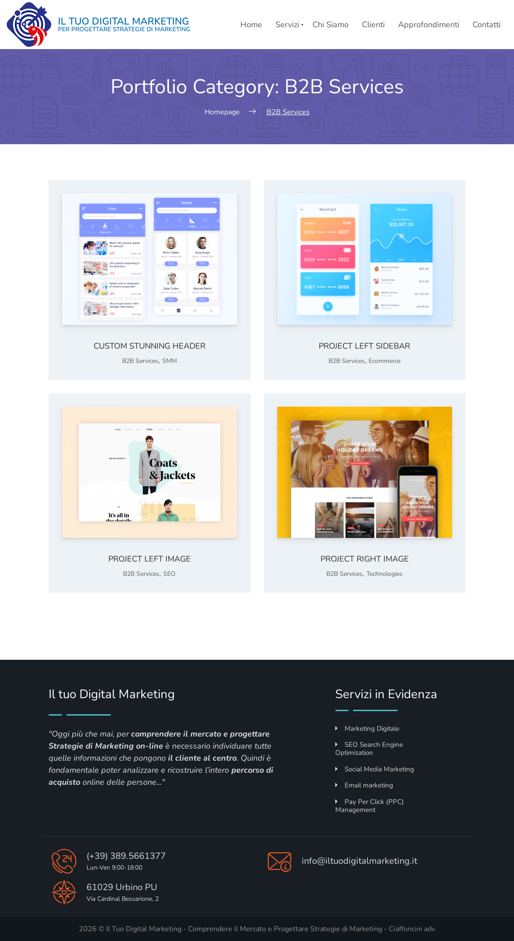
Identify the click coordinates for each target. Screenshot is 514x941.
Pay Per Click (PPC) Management (369, 805)
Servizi (287, 25)
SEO (169, 574)
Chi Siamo (331, 25)
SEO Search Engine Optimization (369, 748)
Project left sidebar (364, 346)
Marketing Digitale (367, 728)
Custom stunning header (150, 346)
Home (251, 25)
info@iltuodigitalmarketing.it (359, 861)
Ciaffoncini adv (412, 929)
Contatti (487, 25)
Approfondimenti (428, 25)
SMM (169, 361)
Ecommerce (384, 361)
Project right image (365, 559)
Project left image (149, 559)
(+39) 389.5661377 (126, 856)
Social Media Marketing (374, 769)
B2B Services (140, 361)
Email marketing (364, 785)
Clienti (373, 25)
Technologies (384, 574)
